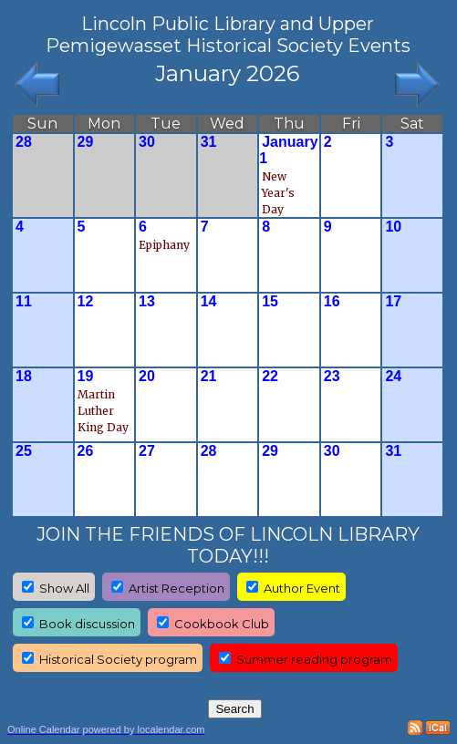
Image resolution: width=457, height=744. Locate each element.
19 (86, 376)
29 (86, 142)
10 (393, 226)
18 (24, 376)
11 (24, 301)
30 (147, 142)
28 (24, 142)
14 (209, 301)
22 (270, 376)
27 (147, 451)
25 (24, 451)
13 (147, 301)
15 (270, 301)
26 (86, 451)
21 (209, 376)
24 (393, 376)
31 (209, 142)
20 (147, 376)
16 (332, 301)
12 (86, 301)
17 (393, 301)
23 (332, 376)
